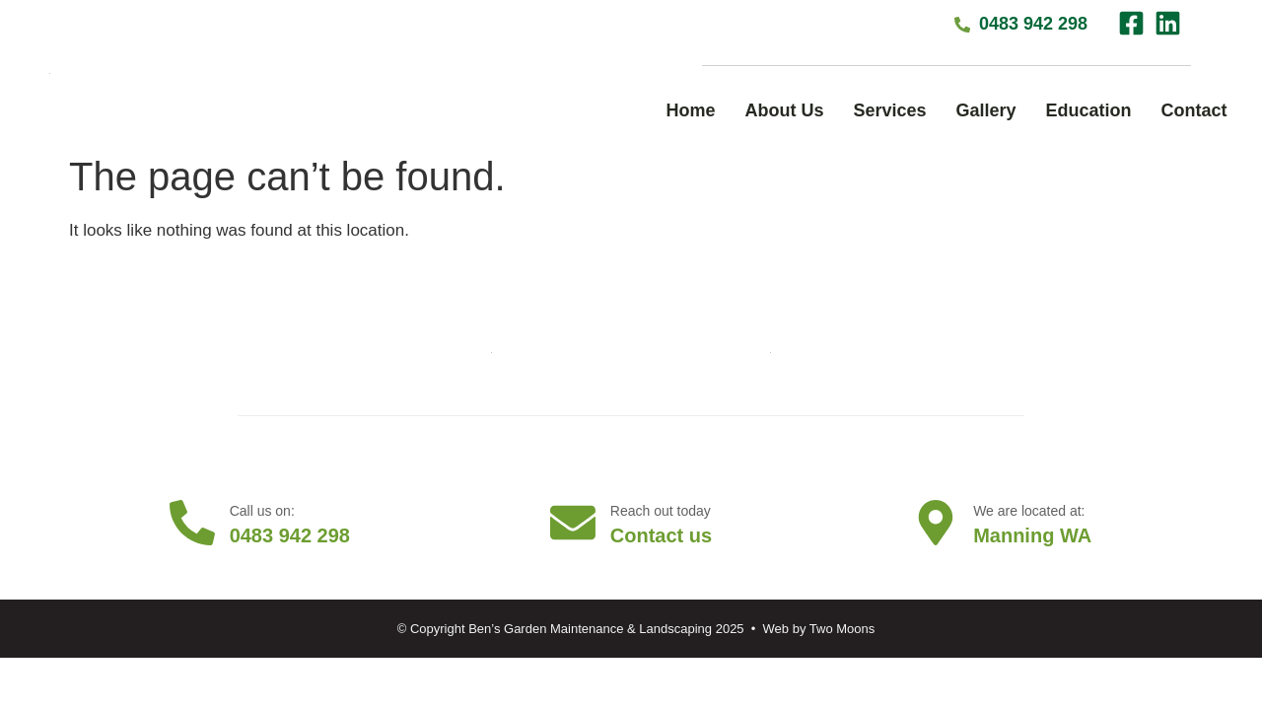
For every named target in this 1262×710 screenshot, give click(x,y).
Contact (1194, 110)
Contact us (663, 535)
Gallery (986, 110)
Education (1089, 110)
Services (889, 110)
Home (690, 110)
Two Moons (842, 628)
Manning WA (1034, 535)
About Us (783, 110)
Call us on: (264, 511)
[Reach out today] (572, 522)
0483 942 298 (292, 535)
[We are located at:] (935, 522)
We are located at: (1031, 511)
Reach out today (662, 511)
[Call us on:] (192, 522)
